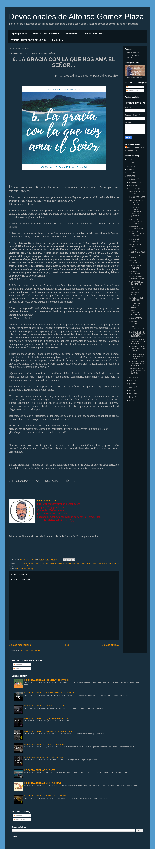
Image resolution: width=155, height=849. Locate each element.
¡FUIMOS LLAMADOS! (134, 262)
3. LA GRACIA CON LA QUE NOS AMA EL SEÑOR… (137, 356)
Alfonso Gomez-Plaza (94, 33)
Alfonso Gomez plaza (135, 147)
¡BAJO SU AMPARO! (137, 197)
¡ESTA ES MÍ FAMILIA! (134, 240)
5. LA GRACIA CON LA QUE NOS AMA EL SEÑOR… (137, 341)
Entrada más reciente (20, 645)
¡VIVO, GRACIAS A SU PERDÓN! (136, 283)
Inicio (66, 645)
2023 (129, 163)
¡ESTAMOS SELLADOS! (134, 272)
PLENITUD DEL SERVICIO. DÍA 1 (136, 328)
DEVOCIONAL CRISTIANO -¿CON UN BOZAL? (42, 783)
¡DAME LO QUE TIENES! (135, 246)
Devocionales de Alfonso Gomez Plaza (76, 16)
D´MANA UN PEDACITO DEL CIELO (28, 40)
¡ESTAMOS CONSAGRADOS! (137, 251)
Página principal (19, 33)
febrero (132, 397)
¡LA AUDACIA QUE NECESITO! (136, 299)
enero (131, 400)
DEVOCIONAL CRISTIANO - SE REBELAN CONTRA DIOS (47, 680)
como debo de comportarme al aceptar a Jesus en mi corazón (69, 563)
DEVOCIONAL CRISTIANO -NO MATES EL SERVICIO (45, 796)
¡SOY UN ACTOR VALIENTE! (135, 267)
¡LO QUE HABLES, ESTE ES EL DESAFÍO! (136, 202)
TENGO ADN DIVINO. (134, 322)
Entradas (130, 87)
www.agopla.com (47, 500)
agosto (132, 377)
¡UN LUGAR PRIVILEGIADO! (136, 228)
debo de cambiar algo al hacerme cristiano (29, 566)
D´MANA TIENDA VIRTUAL (46, 33)
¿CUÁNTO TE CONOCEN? (134, 288)
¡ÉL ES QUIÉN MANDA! (134, 256)
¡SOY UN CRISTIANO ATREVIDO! (134, 313)
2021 (129, 169)
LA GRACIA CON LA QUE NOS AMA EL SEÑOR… (137, 371)
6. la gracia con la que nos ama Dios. (31, 563)
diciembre (133, 179)
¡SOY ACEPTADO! (136, 318)
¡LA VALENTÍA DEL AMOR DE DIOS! (136, 278)
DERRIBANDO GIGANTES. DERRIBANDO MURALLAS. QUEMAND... (135, 212)
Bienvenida (71, 33)
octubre (132, 185)
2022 (129, 166)
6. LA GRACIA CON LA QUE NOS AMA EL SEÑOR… (137, 334)
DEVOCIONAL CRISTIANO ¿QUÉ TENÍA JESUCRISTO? (46, 719)
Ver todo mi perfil (131, 151)
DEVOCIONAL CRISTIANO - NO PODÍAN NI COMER (44, 757)
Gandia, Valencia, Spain (26, 569)
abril (131, 390)
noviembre (133, 182)
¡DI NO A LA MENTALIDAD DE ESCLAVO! (136, 234)
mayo (131, 387)
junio (131, 384)
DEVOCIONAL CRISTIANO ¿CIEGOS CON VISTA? (44, 744)
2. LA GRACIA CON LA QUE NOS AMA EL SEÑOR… (137, 363)
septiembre (133, 189)
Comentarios (132, 91)
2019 (129, 176)
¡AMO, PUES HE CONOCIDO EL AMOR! (136, 305)
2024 (129, 159)
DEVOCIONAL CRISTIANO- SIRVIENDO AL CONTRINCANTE (48, 731)
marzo (131, 394)
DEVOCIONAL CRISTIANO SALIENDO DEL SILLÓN (44, 706)
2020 (129, 173)
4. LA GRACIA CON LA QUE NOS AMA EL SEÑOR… (137, 349)
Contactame (58, 40)
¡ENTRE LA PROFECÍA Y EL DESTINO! (136, 221)
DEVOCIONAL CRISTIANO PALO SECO (39, 770)
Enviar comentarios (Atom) (30, 650)
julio (131, 380)
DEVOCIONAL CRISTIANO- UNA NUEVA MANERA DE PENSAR (49, 693)
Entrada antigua (110, 645)
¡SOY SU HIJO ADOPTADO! (135, 294)
